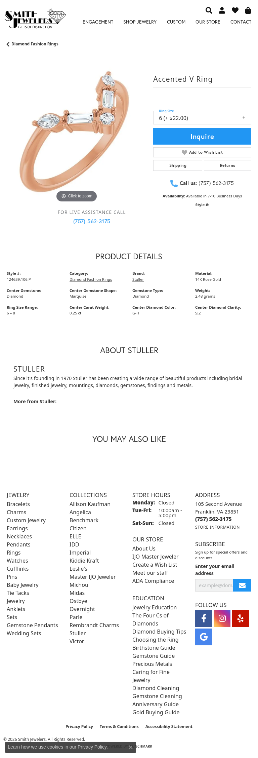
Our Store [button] (208, 21)
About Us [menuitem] (144, 548)
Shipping (177, 165)
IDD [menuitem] (74, 544)
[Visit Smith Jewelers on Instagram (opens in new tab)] (222, 618)
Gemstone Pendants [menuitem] (32, 625)
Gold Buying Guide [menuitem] (155, 712)
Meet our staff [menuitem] (150, 572)
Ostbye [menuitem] (78, 601)
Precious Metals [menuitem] (152, 664)
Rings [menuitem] (13, 552)
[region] (76, 134)
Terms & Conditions (119, 726)
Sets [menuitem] (12, 617)
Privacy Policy (79, 726)
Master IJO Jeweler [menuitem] (93, 576)
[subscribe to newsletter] (242, 585)
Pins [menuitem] (12, 576)
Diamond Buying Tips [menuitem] (159, 631)
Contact (240, 21)
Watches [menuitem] (17, 560)
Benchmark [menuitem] (84, 520)
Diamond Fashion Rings (34, 44)
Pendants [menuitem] (19, 544)
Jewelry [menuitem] (16, 601)
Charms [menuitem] (16, 512)
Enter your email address (214, 569)
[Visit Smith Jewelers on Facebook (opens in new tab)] (203, 618)
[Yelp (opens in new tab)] (240, 618)
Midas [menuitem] (77, 593)
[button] (209, 10)
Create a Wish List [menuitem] (154, 564)
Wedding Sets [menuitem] (24, 633)
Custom (176, 21)
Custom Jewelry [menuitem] (26, 520)
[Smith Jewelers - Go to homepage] (35, 19)
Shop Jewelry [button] (140, 21)
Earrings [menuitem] (17, 528)
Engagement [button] (98, 21)
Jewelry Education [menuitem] (154, 607)
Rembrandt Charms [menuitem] (94, 625)
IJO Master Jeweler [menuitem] (155, 556)
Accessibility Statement (168, 726)
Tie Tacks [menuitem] (18, 593)
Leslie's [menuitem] (78, 568)
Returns (227, 165)
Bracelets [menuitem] (18, 504)
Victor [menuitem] (77, 641)
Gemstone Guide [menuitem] (153, 655)
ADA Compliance (153, 580)
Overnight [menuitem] (82, 609)
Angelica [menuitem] (80, 512)
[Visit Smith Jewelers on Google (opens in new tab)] (203, 637)
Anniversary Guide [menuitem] (155, 704)
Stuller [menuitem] (78, 633)
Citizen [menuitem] (78, 528)
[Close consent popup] (131, 747)
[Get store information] (217, 527)
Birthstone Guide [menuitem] (153, 647)
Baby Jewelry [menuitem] (23, 585)
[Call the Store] (213, 519)
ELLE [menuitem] (75, 536)
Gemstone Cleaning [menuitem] (157, 696)
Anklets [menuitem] (16, 609)
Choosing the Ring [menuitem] (155, 639)
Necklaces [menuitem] (19, 536)
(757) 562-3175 (92, 221)
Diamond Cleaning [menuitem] (155, 688)
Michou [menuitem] (79, 585)
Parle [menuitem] (76, 617)
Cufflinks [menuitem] (18, 568)
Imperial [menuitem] (80, 552)
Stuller (138, 279)
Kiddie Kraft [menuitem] (84, 560)
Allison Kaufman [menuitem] (90, 504)
